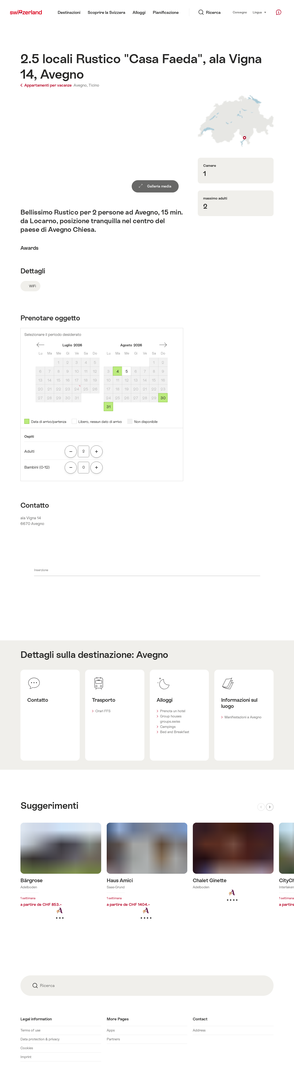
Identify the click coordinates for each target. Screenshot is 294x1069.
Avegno (152, 654)
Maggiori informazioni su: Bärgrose (60, 878)
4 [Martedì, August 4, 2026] (117, 371)
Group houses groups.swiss (170, 718)
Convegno (240, 12)
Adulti (29, 451)
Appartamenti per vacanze (46, 85)
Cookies (26, 1048)
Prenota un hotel (172, 711)
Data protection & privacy (39, 1039)
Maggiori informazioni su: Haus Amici (147, 878)
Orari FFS (103, 711)
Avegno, (81, 85)
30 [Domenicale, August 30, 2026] (163, 398)
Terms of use (30, 1030)
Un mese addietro (40, 345)
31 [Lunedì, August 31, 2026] (108, 407)
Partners (113, 1039)
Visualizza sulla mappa (236, 121)
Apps (111, 1030)
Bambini (37, 467)
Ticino (94, 85)
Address (199, 1030)
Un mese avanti (163, 345)
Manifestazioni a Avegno (243, 717)
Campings (167, 727)
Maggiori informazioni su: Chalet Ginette (233, 869)
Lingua (260, 12)
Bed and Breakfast (174, 732)
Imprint (25, 1057)
